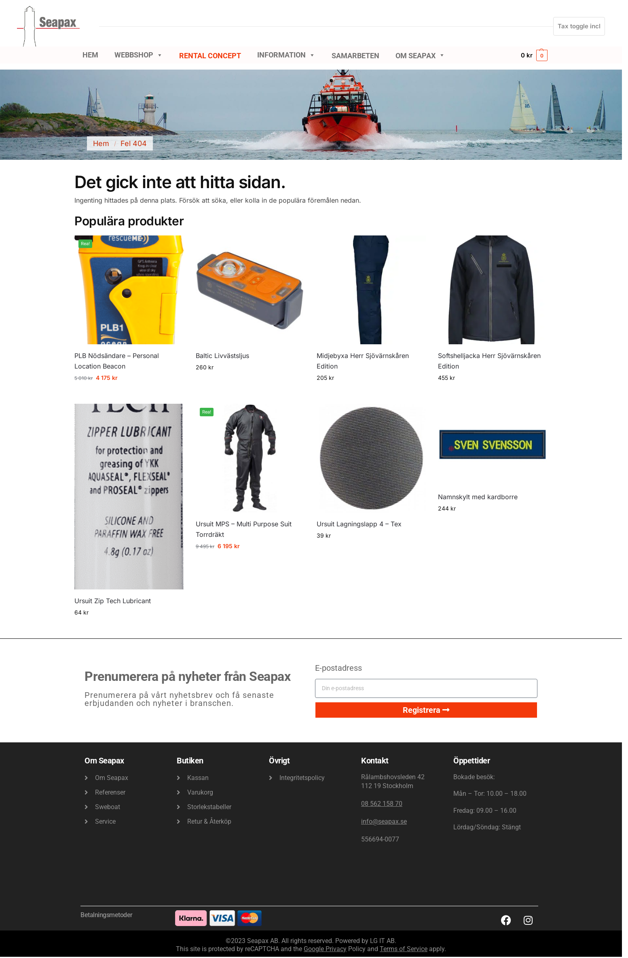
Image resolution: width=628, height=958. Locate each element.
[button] (534, 55)
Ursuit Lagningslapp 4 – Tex (359, 524)
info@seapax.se (384, 821)
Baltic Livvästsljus (222, 356)
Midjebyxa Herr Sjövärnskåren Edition (363, 361)
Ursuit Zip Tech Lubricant (112, 601)
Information (286, 55)
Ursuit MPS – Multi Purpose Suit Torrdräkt (244, 529)
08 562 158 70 (381, 804)
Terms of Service (403, 949)
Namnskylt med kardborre (478, 497)
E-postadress (338, 668)
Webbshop (138, 55)
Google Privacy (325, 949)
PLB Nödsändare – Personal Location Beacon (116, 361)
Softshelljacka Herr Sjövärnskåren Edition (489, 361)
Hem (90, 55)
